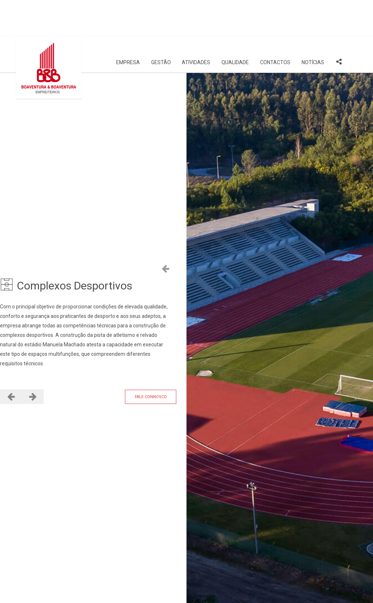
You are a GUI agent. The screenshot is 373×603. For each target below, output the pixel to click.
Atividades (196, 26)
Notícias (313, 26)
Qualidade (235, 26)
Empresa (128, 26)
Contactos (275, 26)
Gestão (161, 26)
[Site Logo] (49, 31)
